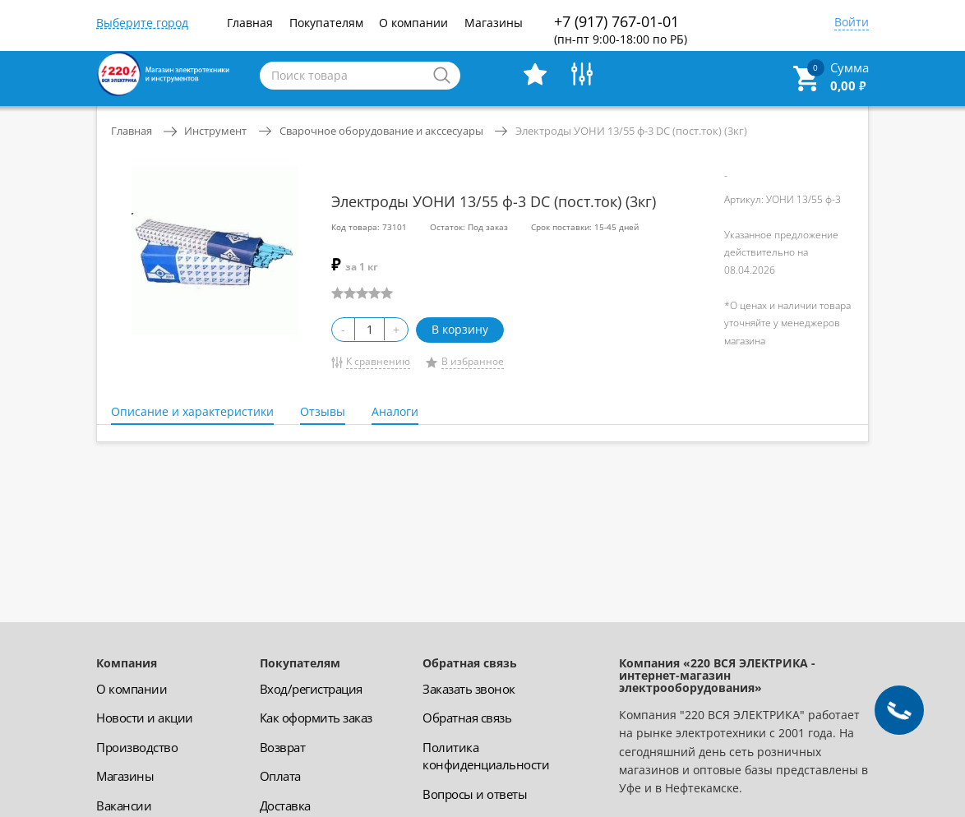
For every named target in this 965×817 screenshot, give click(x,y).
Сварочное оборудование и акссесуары (381, 130)
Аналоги (395, 411)
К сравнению (378, 361)
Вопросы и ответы (474, 794)
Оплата (280, 776)
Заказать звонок (468, 689)
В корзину (460, 329)
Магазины (493, 22)
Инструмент (215, 130)
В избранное (472, 361)
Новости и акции (144, 717)
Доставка (285, 805)
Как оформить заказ (316, 717)
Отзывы (322, 411)
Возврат (283, 747)
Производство (137, 747)
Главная (250, 22)
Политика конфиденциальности (485, 756)
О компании (413, 22)
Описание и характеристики (192, 411)
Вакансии (123, 805)
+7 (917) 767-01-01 (620, 29)
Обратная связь (466, 717)
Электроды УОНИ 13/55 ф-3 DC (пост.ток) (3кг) (631, 130)
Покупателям (326, 22)
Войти (851, 23)
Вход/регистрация (311, 689)
